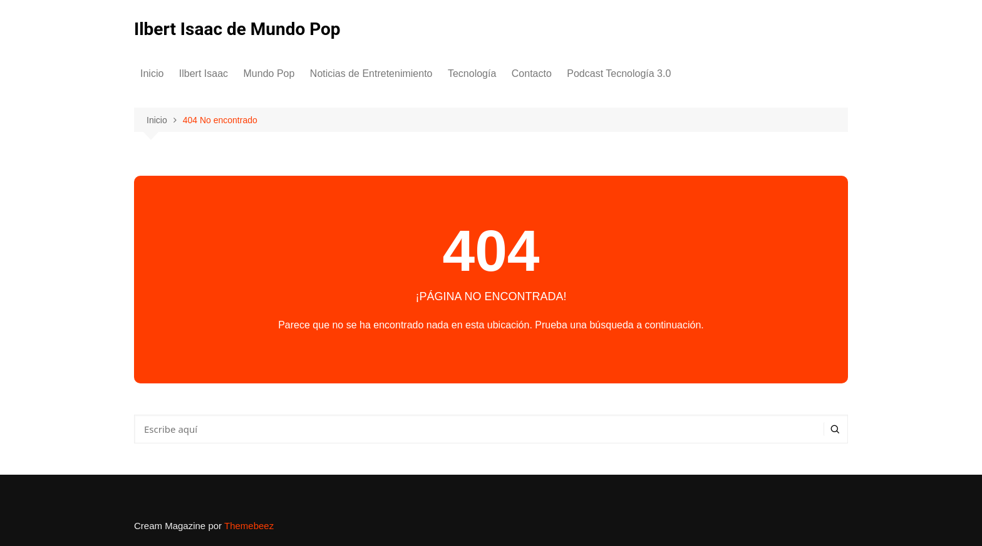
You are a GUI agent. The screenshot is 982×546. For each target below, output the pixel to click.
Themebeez (249, 525)
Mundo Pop (269, 73)
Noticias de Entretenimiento (371, 73)
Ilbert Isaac (203, 73)
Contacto (532, 73)
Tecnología (472, 73)
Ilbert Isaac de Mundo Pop (237, 29)
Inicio (151, 73)
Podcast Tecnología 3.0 (619, 73)
